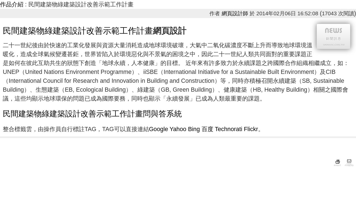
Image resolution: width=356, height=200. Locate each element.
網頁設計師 (235, 13)
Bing (194, 129)
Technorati (228, 129)
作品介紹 (11, 4)
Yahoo (178, 129)
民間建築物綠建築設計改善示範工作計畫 (78, 30)
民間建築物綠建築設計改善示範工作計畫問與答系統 (92, 113)
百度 (207, 129)
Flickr (251, 129)
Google (158, 129)
